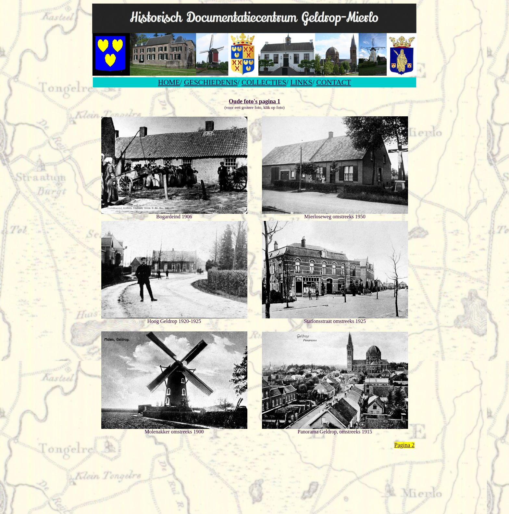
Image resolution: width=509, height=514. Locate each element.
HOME (169, 82)
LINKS (301, 82)
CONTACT (333, 82)
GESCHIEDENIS (211, 82)
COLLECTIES (264, 82)
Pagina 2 (404, 445)
